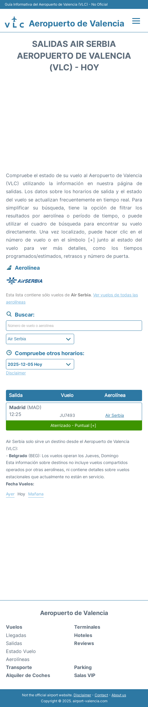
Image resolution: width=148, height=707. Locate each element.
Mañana (36, 493)
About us (119, 695)
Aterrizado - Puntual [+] (73, 425)
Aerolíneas (17, 659)
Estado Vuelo (21, 651)
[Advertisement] (74, 124)
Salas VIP (84, 675)
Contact (101, 695)
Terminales (87, 627)
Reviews (84, 643)
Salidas (14, 643)
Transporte (19, 667)
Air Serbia (114, 415)
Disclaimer (82, 695)
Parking (83, 667)
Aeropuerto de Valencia (76, 23)
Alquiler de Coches (28, 675)
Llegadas (16, 635)
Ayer (10, 493)
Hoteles (83, 635)
